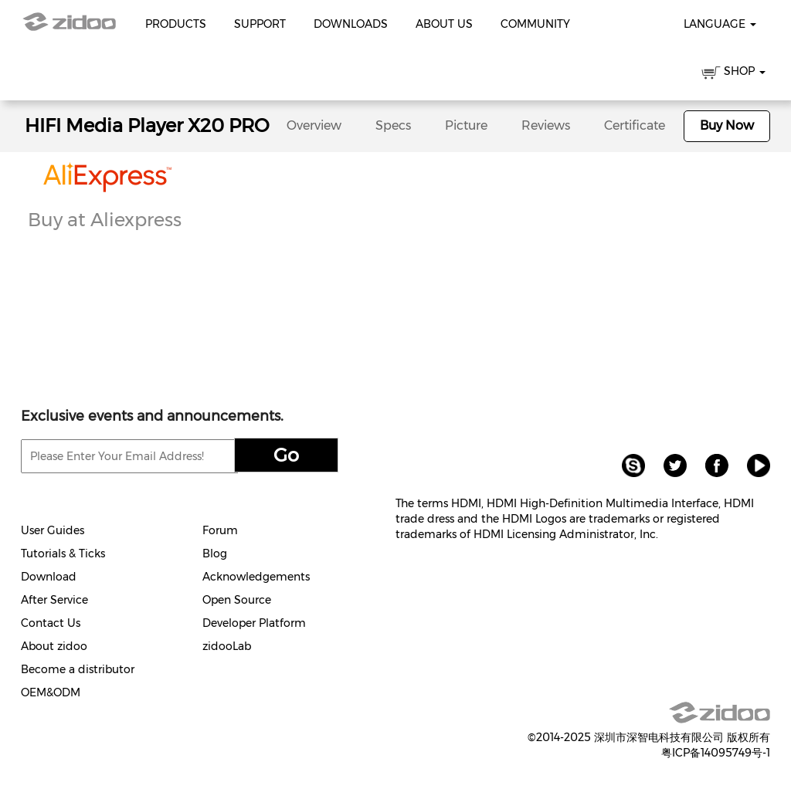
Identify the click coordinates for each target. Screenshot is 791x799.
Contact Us (50, 623)
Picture (466, 125)
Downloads (351, 24)
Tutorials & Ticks (63, 553)
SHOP (733, 73)
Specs (393, 125)
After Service (54, 600)
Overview (314, 125)
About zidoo (54, 646)
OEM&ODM (50, 692)
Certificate (634, 125)
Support (260, 24)
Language (720, 24)
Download (48, 577)
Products (175, 24)
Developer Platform (254, 623)
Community (535, 24)
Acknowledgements (256, 577)
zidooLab (226, 646)
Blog (214, 553)
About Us (444, 24)
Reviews (545, 125)
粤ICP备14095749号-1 (715, 753)
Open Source (236, 600)
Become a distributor (77, 669)
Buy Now (727, 125)
